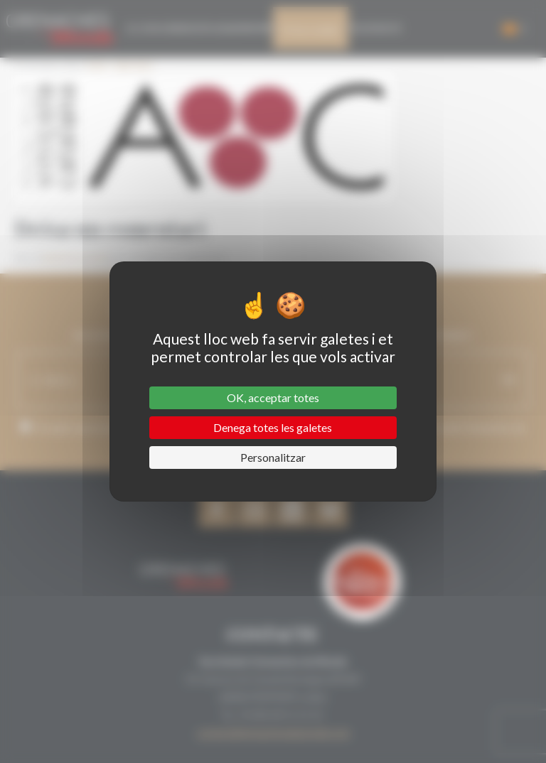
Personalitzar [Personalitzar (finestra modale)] (273, 457)
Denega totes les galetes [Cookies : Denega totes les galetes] (272, 427)
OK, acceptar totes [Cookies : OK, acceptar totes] (273, 397)
